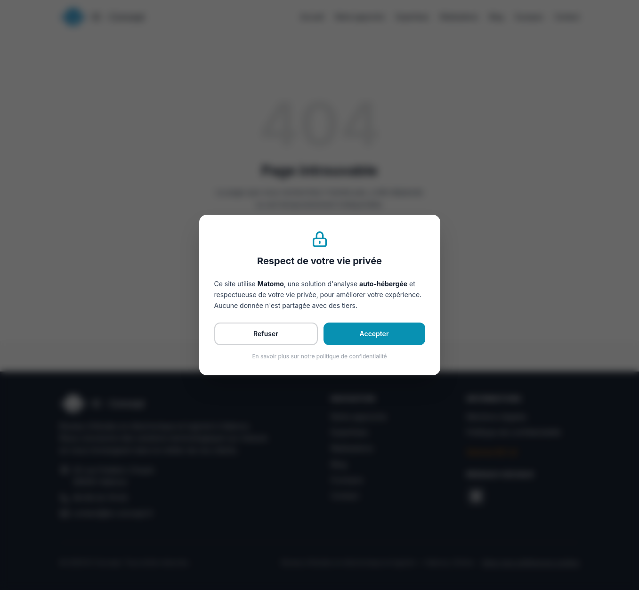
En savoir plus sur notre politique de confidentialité (319, 356)
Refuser (265, 334)
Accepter (374, 334)
